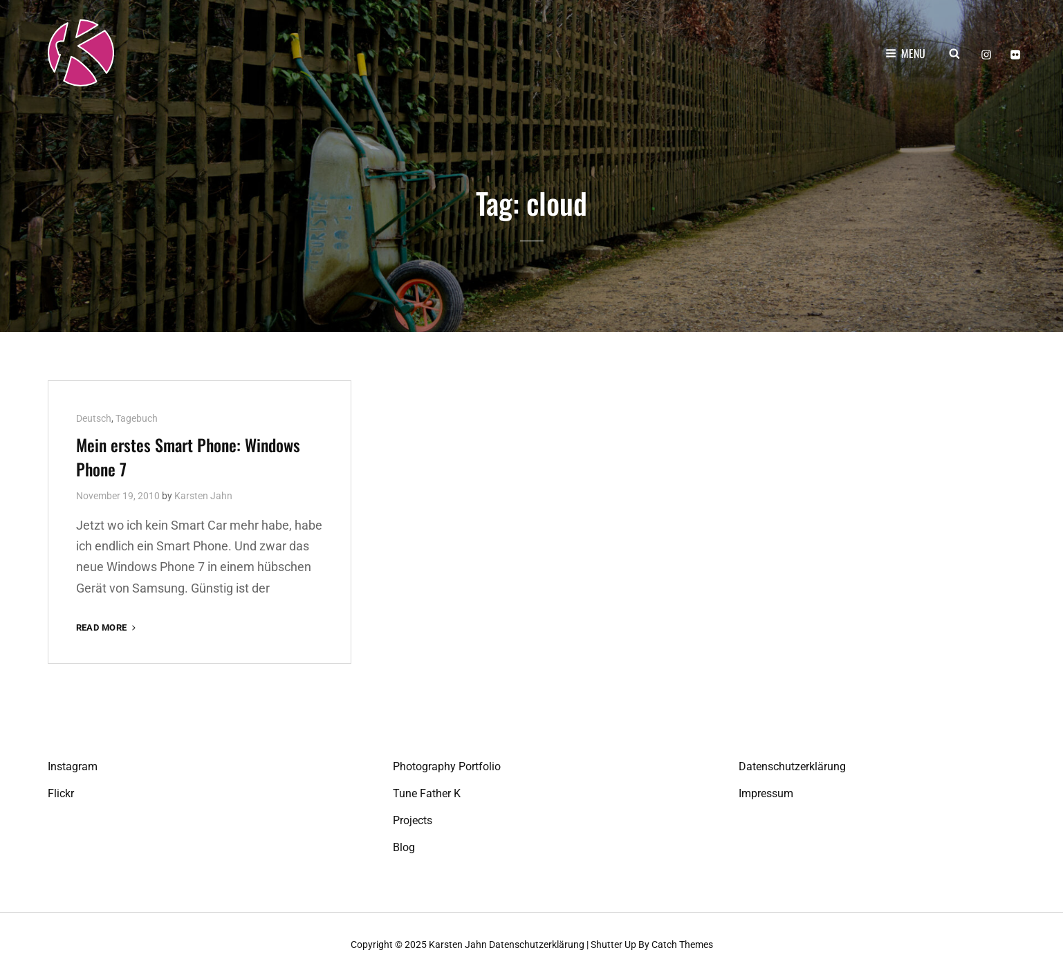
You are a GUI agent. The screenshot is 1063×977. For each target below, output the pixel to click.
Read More (107, 627)
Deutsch (93, 418)
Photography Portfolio (447, 766)
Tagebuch (136, 418)
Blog (404, 847)
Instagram (73, 766)
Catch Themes (682, 944)
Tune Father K (427, 793)
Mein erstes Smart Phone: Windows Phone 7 (188, 456)
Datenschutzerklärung (792, 766)
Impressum (766, 793)
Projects (412, 820)
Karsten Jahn (203, 495)
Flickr (61, 793)
